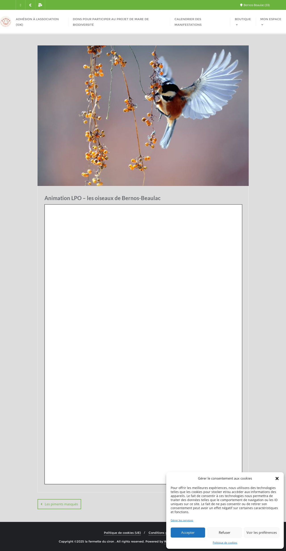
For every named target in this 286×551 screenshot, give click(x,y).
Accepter (188, 532)
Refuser (224, 532)
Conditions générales (164, 532)
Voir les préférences (261, 532)
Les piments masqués (61, 504)
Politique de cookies (225, 543)
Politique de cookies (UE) (122, 532)
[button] (277, 478)
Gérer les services (182, 520)
